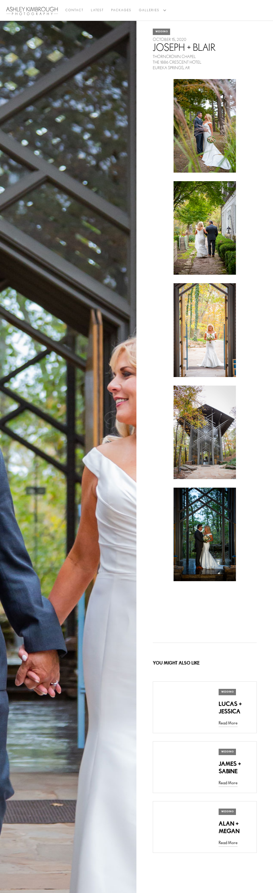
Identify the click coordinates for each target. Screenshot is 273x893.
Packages (121, 10)
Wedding (161, 31)
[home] (32, 11)
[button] (149, 10)
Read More (228, 723)
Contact (74, 10)
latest (97, 10)
